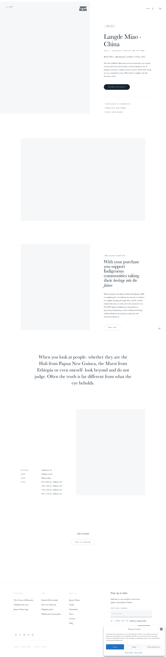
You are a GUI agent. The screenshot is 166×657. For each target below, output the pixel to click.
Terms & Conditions (137, 620)
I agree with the (130, 620)
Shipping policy (47, 609)
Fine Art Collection (49, 604)
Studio (71, 604)
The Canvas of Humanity (23, 600)
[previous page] (5, 7)
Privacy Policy (129, 652)
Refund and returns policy (51, 614)
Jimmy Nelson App (21, 609)
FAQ (71, 623)
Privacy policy (40, 647)
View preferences (153, 647)
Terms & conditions (22, 647)
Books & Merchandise (50, 600)
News (71, 614)
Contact (72, 618)
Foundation (73, 609)
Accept (115, 647)
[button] (161, 629)
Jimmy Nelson (74, 600)
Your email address (119, 608)
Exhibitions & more (21, 604)
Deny (134, 647)
